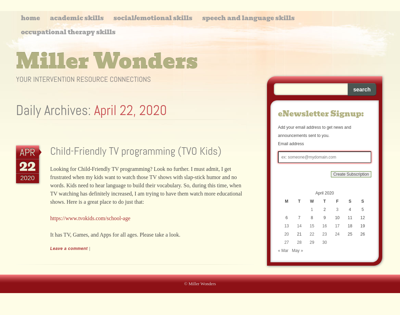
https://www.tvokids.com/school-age (90, 218)
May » (297, 250)
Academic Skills (77, 18)
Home (30, 18)
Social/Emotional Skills (153, 18)
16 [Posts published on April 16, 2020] (324, 226)
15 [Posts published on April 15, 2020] (312, 226)
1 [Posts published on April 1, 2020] (312, 209)
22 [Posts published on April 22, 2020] (312, 234)
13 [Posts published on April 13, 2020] (286, 226)
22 (27, 166)
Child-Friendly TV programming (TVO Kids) (136, 151)
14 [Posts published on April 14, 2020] (299, 226)
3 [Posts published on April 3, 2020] (337, 209)
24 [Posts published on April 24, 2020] (337, 234)
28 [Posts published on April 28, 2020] (299, 242)
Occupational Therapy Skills (68, 32)
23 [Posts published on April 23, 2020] (324, 234)
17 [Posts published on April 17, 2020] (337, 226)
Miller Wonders (107, 61)
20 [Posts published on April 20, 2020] (286, 234)
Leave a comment (69, 248)
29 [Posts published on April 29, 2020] (312, 242)
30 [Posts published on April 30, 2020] (324, 242)
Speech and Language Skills (248, 18)
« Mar (283, 250)
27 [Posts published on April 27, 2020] (286, 242)
